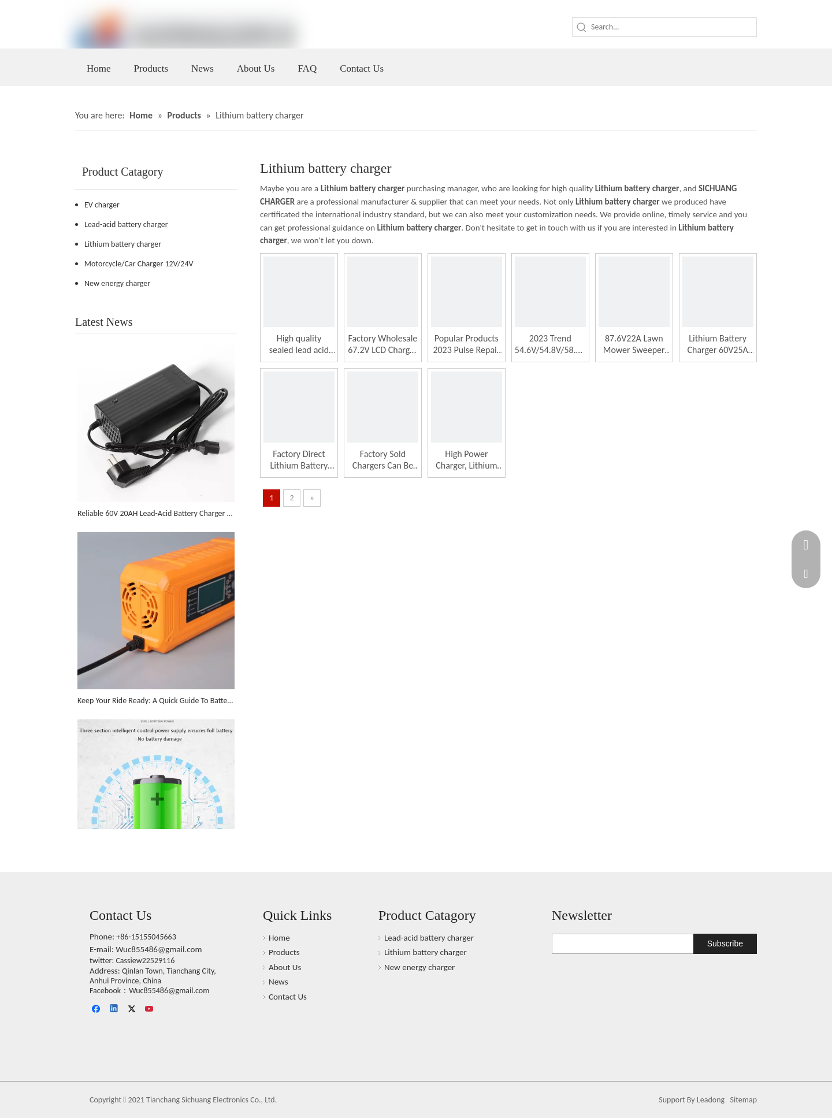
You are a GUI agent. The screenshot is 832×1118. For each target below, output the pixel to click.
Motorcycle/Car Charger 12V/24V (138, 264)
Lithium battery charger (122, 244)
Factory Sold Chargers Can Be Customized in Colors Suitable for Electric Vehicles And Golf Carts (382, 459)
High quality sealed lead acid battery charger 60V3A (299, 344)
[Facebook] (97, 1009)
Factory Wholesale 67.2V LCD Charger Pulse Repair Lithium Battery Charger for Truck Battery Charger (383, 344)
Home (279, 938)
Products (284, 952)
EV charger (102, 205)
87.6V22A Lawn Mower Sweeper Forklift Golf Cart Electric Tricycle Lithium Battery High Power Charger (634, 344)
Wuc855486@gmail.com (159, 949)
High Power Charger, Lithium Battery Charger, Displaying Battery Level (466, 459)
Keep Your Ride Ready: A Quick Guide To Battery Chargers (156, 700)
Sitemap (743, 1100)
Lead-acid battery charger (126, 224)
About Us (285, 967)
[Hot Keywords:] (582, 27)
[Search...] (673, 27)
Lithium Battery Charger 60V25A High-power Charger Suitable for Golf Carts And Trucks (717, 344)
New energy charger (117, 283)
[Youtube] (150, 1009)
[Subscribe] (725, 944)
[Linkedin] (114, 1009)
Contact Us (288, 996)
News (278, 981)
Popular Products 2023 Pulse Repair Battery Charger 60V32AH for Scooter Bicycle (466, 344)
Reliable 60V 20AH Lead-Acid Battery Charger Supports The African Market (156, 513)
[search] (598, 943)
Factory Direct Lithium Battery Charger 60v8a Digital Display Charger (299, 459)
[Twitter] (132, 1009)
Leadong (711, 1100)
